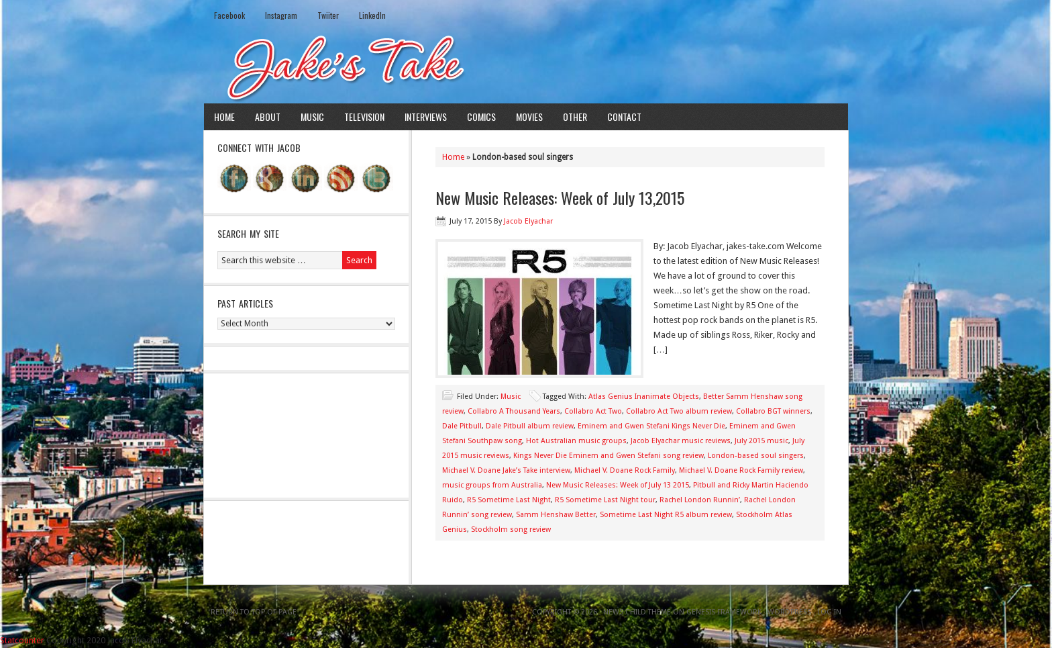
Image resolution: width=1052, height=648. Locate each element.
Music (312, 116)
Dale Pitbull (462, 426)
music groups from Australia (492, 485)
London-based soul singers (756, 455)
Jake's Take (526, 66)
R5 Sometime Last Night (509, 500)
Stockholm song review (511, 529)
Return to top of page (254, 612)
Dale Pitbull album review (530, 426)
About (267, 116)
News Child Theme (637, 612)
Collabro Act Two (593, 411)
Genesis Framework (723, 612)
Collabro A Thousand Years (514, 411)
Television (364, 116)
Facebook (229, 15)
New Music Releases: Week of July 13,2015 (559, 197)
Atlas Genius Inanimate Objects (643, 396)
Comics (481, 116)
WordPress (789, 612)
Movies (529, 116)
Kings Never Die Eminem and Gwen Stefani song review (608, 455)
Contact (624, 116)
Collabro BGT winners (773, 411)
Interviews (426, 116)
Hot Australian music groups (576, 440)
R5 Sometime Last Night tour (605, 500)
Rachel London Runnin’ (700, 500)
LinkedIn (372, 15)
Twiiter (328, 15)
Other (575, 116)
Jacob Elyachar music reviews (681, 440)
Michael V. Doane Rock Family (624, 470)
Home (224, 116)
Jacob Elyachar (528, 221)
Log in (829, 612)
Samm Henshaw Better (556, 514)
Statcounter (22, 640)
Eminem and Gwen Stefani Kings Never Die (651, 426)
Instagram (281, 15)
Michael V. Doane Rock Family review (741, 470)
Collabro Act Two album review (679, 411)
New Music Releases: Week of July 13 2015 (617, 485)
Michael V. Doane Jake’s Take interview (506, 470)
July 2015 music (761, 440)
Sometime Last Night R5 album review (666, 514)
